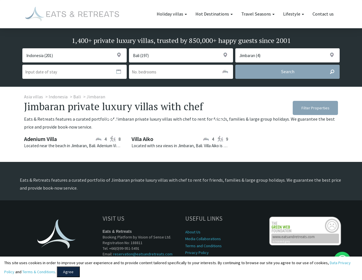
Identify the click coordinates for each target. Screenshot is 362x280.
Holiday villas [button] (172, 14)
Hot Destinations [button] (214, 14)
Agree (68, 271)
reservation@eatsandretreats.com (143, 254)
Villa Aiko (142, 138)
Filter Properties (315, 107)
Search (310, 72)
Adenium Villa (40, 138)
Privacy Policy (197, 252)
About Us (193, 232)
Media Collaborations (203, 238)
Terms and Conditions (203, 245)
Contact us (323, 14)
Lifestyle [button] (293, 14)
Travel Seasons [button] (258, 14)
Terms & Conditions (38, 271)
